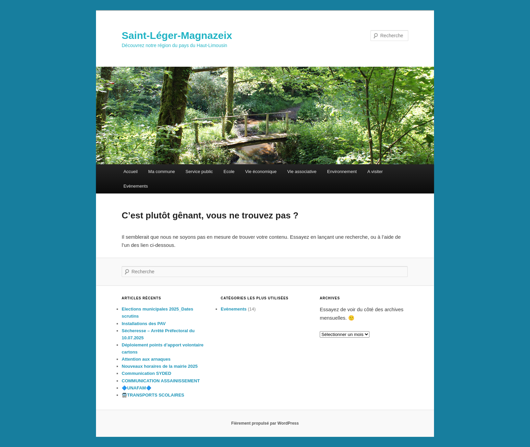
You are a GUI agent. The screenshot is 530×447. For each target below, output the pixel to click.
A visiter (375, 171)
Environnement (342, 171)
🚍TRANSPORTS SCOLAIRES (153, 395)
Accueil (130, 171)
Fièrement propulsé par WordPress (265, 423)
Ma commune (161, 171)
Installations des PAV (144, 323)
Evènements (135, 186)
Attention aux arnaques (146, 359)
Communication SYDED (146, 373)
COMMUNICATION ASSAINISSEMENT (161, 380)
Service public (199, 171)
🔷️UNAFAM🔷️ (136, 387)
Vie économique (260, 171)
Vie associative (301, 171)
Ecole (229, 171)
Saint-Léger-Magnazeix (177, 35)
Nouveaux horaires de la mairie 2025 (160, 366)
